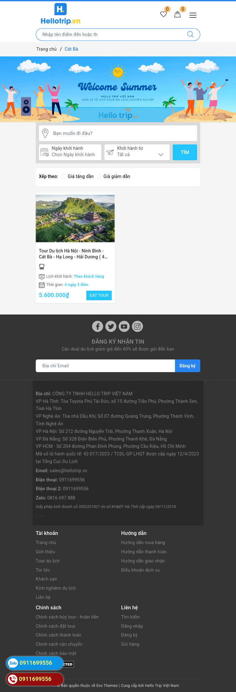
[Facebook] (97, 326)
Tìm (185, 152)
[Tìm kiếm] (190, 34)
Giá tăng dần (77, 176)
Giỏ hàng (130, 644)
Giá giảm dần (113, 176)
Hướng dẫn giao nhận (143, 560)
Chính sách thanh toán (58, 635)
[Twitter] (110, 326)
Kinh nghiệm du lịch (56, 588)
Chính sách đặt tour (56, 626)
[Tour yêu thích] (163, 14)
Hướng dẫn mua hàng (143, 542)
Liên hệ (43, 597)
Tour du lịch (48, 560)
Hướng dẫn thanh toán (144, 551)
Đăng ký (129, 635)
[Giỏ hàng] (177, 14)
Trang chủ (46, 542)
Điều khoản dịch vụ (140, 570)
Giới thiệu (45, 551)
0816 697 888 (61, 497)
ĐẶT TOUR (99, 295)
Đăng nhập (132, 626)
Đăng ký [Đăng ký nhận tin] (188, 365)
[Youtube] (124, 326)
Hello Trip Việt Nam (162, 685)
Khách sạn (46, 578)
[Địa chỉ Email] (105, 365)
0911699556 (72, 479)
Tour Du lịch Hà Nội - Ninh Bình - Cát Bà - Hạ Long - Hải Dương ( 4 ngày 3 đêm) (71, 257)
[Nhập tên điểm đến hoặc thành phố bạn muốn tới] (108, 34)
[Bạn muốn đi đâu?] (123, 133)
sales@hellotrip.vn (68, 470)
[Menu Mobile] (194, 14)
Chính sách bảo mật (56, 653)
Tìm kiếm (130, 616)
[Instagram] (137, 326)
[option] (118, 89)
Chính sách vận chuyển (59, 644)
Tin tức (43, 570)
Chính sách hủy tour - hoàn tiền (67, 616)
